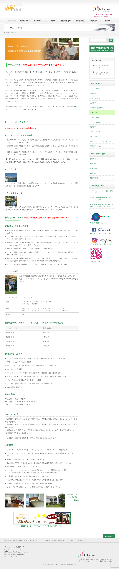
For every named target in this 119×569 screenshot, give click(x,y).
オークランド (11, 169)
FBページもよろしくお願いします (102, 230)
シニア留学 (93, 136)
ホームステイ (97, 60)
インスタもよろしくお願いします (102, 241)
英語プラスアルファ (96, 146)
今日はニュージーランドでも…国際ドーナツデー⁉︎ (101, 192)
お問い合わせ (35, 540)
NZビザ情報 (94, 178)
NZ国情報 (93, 173)
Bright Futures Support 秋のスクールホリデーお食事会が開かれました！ (101, 205)
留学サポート (94, 159)
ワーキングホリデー (96, 122)
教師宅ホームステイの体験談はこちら (73, 497)
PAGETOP (109, 536)
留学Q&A (93, 164)
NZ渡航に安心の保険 (101, 218)
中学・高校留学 (95, 98)
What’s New (18, 540)
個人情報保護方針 (58, 540)
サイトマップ (81, 540)
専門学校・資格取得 (96, 108)
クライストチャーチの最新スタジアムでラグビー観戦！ (101, 198)
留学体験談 (93, 168)
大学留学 (93, 103)
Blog (26, 540)
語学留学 (93, 93)
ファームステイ (95, 132)
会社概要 (8, 540)
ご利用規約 (46, 540)
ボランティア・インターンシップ (100, 141)
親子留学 (93, 127)
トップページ (94, 88)
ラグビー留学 (94, 117)
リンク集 (70, 540)
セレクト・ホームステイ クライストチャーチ (102, 73)
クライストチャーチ (14, 193)
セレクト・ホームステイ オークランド (102, 66)
